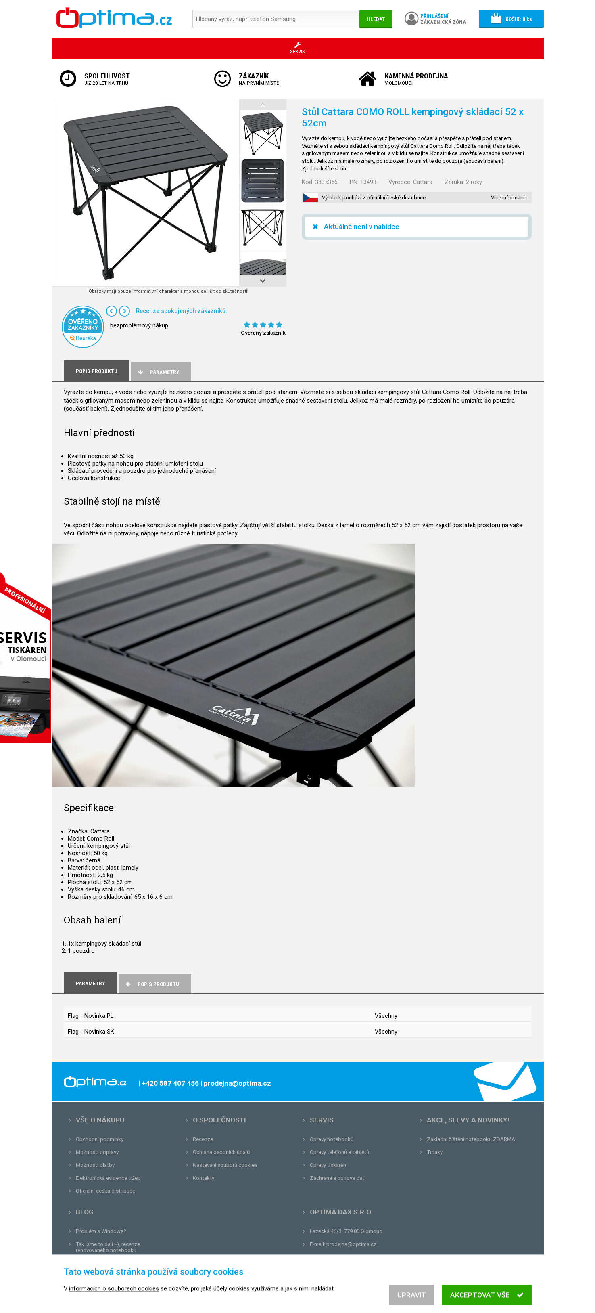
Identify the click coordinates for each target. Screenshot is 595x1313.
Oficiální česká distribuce (105, 1191)
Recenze (203, 1139)
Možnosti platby (95, 1165)
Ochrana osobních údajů (221, 1152)
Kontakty (203, 1178)
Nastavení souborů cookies (225, 1165)
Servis (322, 1120)
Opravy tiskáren (328, 1165)
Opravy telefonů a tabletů (339, 1152)
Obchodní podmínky (99, 1139)
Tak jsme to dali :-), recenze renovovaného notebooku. (108, 1247)
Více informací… (509, 198)
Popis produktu (152, 984)
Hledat (376, 19)
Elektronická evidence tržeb (108, 1178)
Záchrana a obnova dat (337, 1178)
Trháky (435, 1152)
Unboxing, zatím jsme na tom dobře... (120, 1263)
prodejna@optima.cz (351, 1244)
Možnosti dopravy (97, 1152)
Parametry (158, 372)
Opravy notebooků (331, 1139)
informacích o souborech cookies (114, 1297)
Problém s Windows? (101, 1231)
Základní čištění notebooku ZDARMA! (471, 1139)
